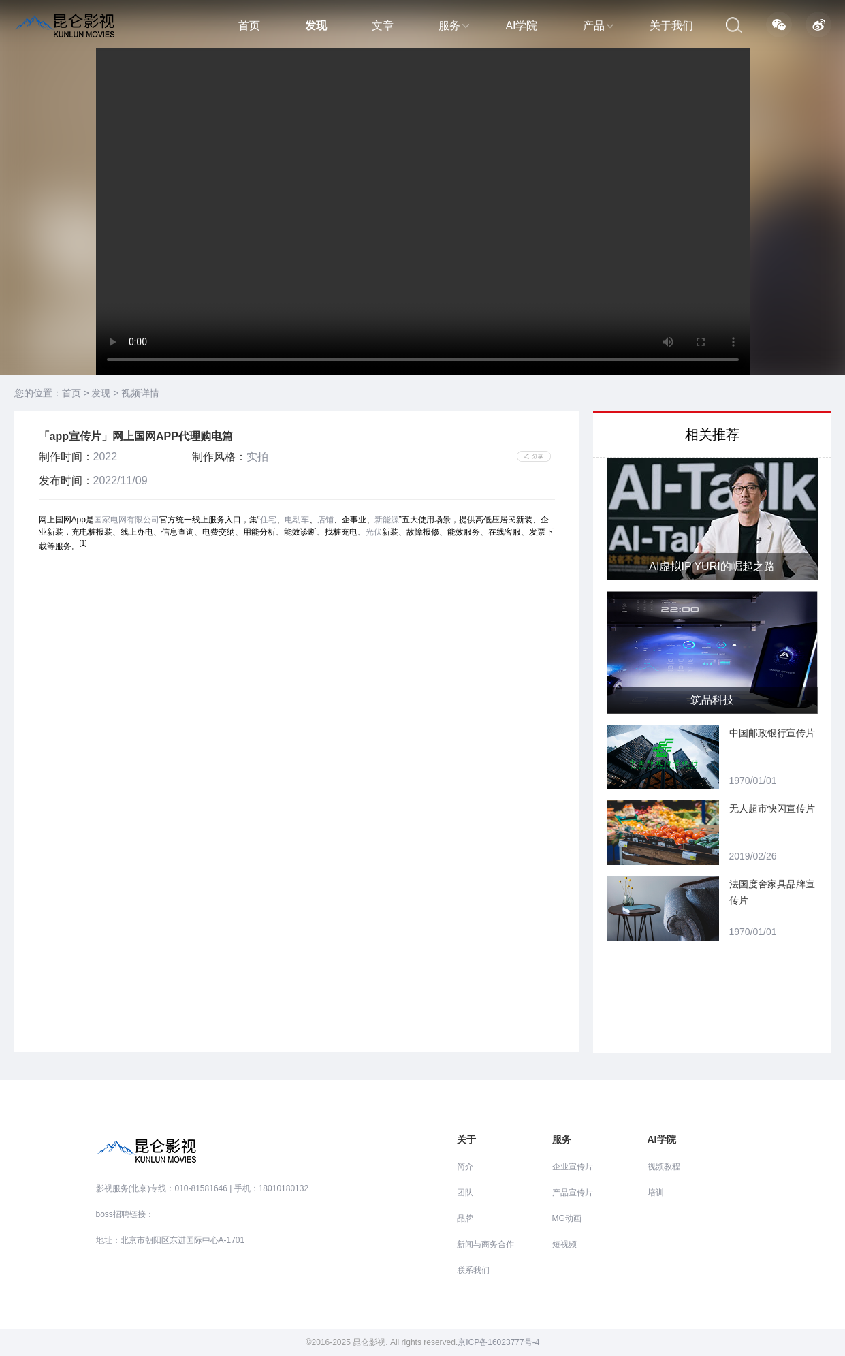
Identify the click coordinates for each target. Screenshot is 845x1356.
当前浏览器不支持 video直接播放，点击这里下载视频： (423, 211)
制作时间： (66, 456)
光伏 (374, 532)
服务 (454, 25)
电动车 (297, 519)
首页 (249, 25)
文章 (383, 25)
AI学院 (521, 25)
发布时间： (66, 480)
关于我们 (671, 25)
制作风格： (219, 456)
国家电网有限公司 (126, 519)
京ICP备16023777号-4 (498, 1342)
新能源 (386, 519)
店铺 (325, 519)
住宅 (268, 519)
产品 (598, 25)
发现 (316, 25)
